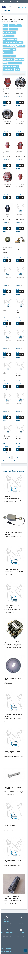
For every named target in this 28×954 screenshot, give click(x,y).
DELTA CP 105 (6, 407)
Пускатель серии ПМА (11, 642)
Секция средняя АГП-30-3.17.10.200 (12, 751)
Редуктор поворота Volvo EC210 (12, 679)
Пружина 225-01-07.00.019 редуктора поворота (12, 897)
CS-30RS (4, 312)
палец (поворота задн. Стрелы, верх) (11, 606)
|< (3, 457)
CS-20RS (4, 281)
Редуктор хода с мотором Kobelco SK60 (6, 219)
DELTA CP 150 (19, 438)
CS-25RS (17, 281)
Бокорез (7, 496)
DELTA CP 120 (19, 407)
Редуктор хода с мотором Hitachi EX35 (19, 188)
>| (14, 460)
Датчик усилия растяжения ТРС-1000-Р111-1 (13, 533)
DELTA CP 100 (19, 375)
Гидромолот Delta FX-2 (11, 569)
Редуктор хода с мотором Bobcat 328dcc (19, 125)
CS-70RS (4, 375)
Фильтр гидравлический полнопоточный (12, 824)
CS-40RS (17, 312)
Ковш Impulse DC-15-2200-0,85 (12, 861)
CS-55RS (17, 344)
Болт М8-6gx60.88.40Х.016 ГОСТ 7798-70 (13, 788)
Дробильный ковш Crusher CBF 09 (13, 715)
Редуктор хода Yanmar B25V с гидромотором (6, 93)
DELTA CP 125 (6, 438)
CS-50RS (4, 344)
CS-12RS (17, 249)
